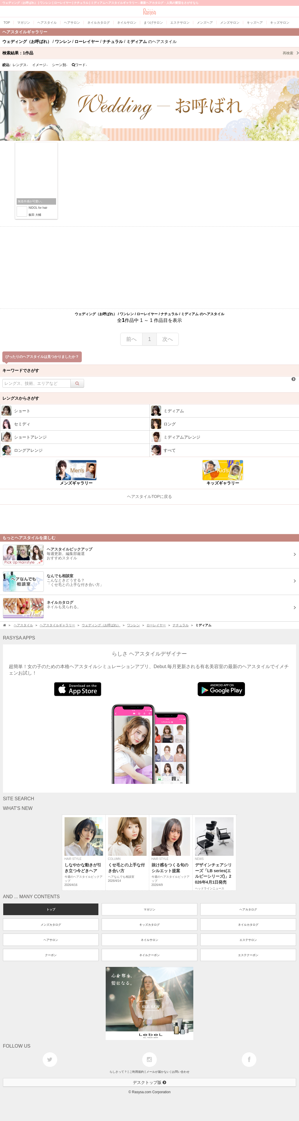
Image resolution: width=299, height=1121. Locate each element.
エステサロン (248, 939)
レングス (20, 65)
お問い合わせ (181, 1071)
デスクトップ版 (149, 1082)
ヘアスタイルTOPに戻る (149, 496)
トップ (50, 909)
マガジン (149, 909)
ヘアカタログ (248, 909)
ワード (79, 65)
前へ (131, 339)
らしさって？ (118, 1071)
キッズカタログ (149, 924)
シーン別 (60, 65)
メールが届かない (158, 1071)
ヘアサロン (51, 939)
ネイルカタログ (248, 924)
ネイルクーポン (149, 955)
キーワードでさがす (20, 370)
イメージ (40, 65)
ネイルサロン (149, 939)
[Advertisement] (149, 267)
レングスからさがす (20, 398)
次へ (167, 339)
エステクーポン (248, 955)
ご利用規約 (136, 1071)
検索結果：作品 (150, 53)
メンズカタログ (51, 924)
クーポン (51, 955)
